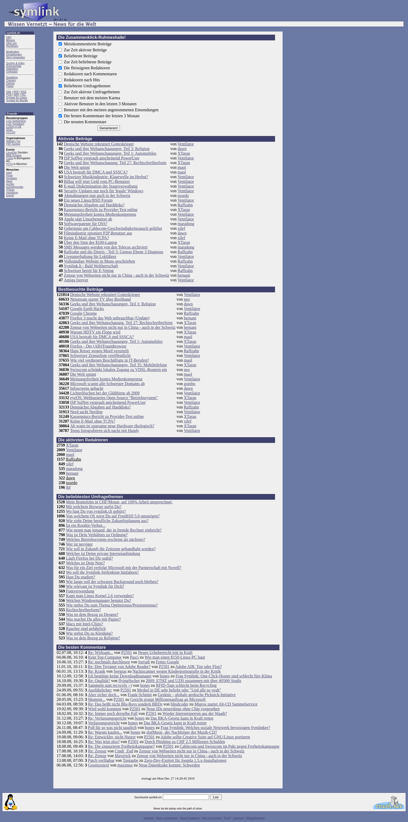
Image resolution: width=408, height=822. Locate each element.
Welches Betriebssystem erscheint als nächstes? (105, 539)
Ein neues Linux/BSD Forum (88, 200)
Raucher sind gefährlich (86, 628)
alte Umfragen (212, 818)
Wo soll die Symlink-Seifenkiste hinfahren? (102, 572)
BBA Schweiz (14, 155)
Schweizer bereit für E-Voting (88, 270)
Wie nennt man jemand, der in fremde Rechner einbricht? (114, 530)
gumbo (10, 184)
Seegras (120, 671)
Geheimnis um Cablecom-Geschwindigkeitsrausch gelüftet (113, 228)
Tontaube (130, 760)
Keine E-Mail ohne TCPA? (86, 238)
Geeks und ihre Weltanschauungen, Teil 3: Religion (106, 148)
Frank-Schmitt (140, 695)
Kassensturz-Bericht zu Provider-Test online (100, 209)
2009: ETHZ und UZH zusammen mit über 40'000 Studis (193, 680)
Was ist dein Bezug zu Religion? (93, 638)
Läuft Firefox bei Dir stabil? (89, 558)
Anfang (148, 818)
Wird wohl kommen (104, 709)
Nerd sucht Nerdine (86, 412)
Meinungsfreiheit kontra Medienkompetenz (100, 214)
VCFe (9, 164)
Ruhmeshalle (13, 66)
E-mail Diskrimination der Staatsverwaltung (100, 186)
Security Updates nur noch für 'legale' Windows (103, 191)
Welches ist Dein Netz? (85, 563)
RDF (16, 91)
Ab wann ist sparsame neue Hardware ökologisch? (112, 426)
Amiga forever (76, 280)
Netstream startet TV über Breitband (100, 299)
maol (9, 172)
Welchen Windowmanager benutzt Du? (98, 600)
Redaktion (12, 77)
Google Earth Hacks (87, 308)
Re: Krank (96, 671)
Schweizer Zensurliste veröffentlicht (100, 355)
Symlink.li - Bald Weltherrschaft (91, 266)
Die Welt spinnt (77, 167)
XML (8, 91)
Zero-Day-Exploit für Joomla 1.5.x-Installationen (185, 760)
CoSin (9, 158)
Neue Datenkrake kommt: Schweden (169, 765)
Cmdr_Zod (124, 751)
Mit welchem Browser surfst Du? (93, 506)
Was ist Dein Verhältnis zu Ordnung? (97, 535)
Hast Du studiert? (80, 577)
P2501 (126, 652)
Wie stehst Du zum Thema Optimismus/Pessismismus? (111, 605)
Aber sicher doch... (103, 695)
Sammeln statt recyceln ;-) (110, 685)
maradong (12, 192)
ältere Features (190, 818)
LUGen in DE (14, 126)
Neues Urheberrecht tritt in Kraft (165, 652)
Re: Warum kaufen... (105, 732)
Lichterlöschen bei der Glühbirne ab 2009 (104, 393)
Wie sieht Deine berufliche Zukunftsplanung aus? (107, 520)
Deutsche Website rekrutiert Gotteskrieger (99, 144)
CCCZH (10, 132)
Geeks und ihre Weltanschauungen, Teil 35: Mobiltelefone (118, 365)
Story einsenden (15, 57)
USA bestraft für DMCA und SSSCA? (96, 172)
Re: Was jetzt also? (104, 741)
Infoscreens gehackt (86, 388)
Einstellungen (14, 54)
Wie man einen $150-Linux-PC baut (175, 657)
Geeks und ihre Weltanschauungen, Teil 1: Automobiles (110, 153)
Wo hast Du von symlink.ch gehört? (96, 511)
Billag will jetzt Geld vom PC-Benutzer (97, 181)
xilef (181, 228)
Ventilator (11, 178)
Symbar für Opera (16, 97)
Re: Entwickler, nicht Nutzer (112, 737)
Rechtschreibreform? (83, 610)
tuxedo (10, 195)
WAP (16, 94)
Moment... (96, 699)
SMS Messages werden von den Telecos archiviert (106, 247)
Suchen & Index (15, 63)
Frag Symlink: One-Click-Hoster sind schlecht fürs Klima (224, 676)
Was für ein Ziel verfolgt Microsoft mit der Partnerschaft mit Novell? (123, 567)
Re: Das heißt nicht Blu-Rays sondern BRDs (125, 704)
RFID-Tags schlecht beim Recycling (186, 685)
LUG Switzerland (16, 121)
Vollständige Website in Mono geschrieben (99, 261)
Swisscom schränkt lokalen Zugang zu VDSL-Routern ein (118, 369)
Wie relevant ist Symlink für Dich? (95, 586)
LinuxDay (11, 152)
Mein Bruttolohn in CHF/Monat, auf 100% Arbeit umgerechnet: (119, 502)
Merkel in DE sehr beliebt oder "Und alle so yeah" (179, 690)
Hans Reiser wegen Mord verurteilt (99, 351)
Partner (10, 83)
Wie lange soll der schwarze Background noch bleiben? (112, 581)
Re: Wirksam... (100, 652)
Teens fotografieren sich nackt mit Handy (104, 430)
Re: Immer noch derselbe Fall (112, 713)
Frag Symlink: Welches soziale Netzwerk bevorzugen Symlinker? (215, 727)
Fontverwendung (80, 591)
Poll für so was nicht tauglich (112, 727)
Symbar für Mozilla (17, 100)
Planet (10, 86)
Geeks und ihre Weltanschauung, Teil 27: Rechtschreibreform (115, 162)
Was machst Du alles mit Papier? (93, 619)
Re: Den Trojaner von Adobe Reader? (119, 666)
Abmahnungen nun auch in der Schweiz (97, 195)
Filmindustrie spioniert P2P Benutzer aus (98, 233)
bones (164, 676)
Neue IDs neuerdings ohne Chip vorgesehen (183, 709)
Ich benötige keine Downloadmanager (119, 676)
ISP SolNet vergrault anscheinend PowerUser (101, 158)
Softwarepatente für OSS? (85, 223)
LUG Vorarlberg (15, 123)
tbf (68, 487)
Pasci (134, 657)
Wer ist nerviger (79, 544)
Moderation (12, 51)
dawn (9, 181)
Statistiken (12, 68)
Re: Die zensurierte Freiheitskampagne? (121, 746)
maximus (125, 765)
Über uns (11, 43)
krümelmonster (14, 187)
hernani (183, 275)
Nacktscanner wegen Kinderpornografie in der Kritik (176, 671)
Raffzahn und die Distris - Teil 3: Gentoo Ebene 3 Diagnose (113, 252)
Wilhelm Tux (13, 141)
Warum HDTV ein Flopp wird (95, 332)
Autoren (238, 818)
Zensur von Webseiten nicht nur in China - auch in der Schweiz (116, 275)
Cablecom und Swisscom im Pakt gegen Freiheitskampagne (229, 746)
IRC (23, 94)
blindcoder (179, 704)
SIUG (9, 129)
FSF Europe (13, 144)
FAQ (8, 37)
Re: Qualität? (99, 680)
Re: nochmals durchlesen (109, 662)
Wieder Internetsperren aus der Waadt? (194, 713)
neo (187, 299)
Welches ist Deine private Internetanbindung (103, 553)
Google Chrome (83, 313)
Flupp (9, 175)
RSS (24, 91)
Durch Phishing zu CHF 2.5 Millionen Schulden (185, 741)
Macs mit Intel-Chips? (84, 624)
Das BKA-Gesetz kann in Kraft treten (181, 718)
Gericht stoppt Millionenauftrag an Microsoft (168, 699)
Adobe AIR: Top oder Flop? (198, 666)
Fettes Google (167, 662)
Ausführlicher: (100, 690)
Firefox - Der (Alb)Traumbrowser (98, 346)
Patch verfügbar (101, 760)
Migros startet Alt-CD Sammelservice (225, 704)
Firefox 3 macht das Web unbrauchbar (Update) (109, 318)
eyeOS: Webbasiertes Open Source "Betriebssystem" (114, 397)
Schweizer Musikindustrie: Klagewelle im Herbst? (106, 177)
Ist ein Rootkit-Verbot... (85, 525)
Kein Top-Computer (105, 657)
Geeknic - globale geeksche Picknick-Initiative (196, 695)
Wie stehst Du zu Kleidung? (89, 633)
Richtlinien (12, 46)
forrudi (144, 662)
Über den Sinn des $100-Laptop (90, 242)
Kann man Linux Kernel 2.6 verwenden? (100, 596)
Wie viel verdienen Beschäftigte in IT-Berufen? (109, 360)
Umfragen (12, 71)
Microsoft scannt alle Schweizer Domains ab (107, 383)
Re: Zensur (97, 751)
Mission (10, 40)
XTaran (10, 189)
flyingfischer (129, 680)
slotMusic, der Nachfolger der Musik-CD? (181, 732)
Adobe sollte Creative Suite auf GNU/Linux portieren (205, 737)
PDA (8, 94)
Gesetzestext (98, 765)
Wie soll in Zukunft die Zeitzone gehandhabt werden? (111, 549)
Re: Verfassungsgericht (107, 718)
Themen (11, 80)
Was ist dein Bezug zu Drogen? (92, 614)
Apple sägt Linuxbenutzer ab (88, 219)
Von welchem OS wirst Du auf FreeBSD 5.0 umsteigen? (113, 516)
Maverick (123, 755)
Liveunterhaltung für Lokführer (90, 256)
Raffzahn (185, 205)
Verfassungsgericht (104, 723)
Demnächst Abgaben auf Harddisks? (94, 205)
